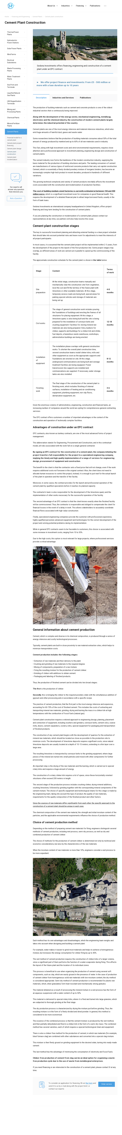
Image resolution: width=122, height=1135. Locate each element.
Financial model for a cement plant (14, 139)
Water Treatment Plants (13, 78)
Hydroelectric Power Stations (13, 41)
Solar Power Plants (14, 48)
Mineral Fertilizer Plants (13, 124)
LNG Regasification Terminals (14, 102)
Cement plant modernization (12, 158)
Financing (81, 6)
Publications (95, 6)
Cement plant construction (11, 153)
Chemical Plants (13, 118)
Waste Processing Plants (14, 69)
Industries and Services (63, 98)
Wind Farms (11, 54)
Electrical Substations (11, 61)
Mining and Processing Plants (14, 110)
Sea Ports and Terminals (12, 86)
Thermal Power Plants (13, 33)
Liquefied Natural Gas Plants (13, 94)
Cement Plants (12, 132)
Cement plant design (14, 148)
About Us (52, 6)
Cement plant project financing (14, 144)
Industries (66, 6)
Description (41, 98)
